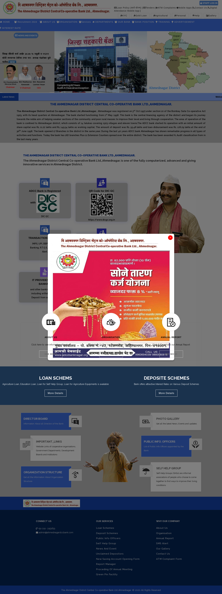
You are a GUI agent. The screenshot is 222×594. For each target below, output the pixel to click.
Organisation (111, 337)
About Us (51, 337)
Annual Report (171, 337)
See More (51, 354)
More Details (55, 392)
